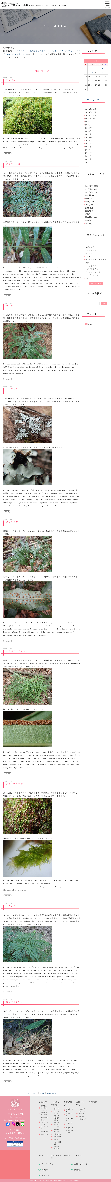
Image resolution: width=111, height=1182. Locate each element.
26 (92, 85)
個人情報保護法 (56, 1156)
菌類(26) (89, 207)
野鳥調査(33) (91, 217)
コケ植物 (7, 154)
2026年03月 (90, 112)
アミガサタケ (91, 250)
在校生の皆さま (48, 1164)
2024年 (88, 124)
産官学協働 (57, 1137)
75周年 (45, 1169)
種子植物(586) (91, 186)
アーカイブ (93, 100)
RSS (90, 324)
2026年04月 (90, 109)
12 (92, 77)
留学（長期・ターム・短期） (57, 1125)
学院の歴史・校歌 (44, 1114)
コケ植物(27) (91, 192)
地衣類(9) (89, 195)
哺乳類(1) (89, 223)
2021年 (88, 134)
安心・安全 (44, 1134)
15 (103, 77)
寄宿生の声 (69, 1128)
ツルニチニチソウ (92, 272)
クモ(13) (89, 204)
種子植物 (7, 1082)
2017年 (88, 146)
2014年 (88, 156)
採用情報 (93, 1101)
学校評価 (67, 1155)
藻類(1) (88, 198)
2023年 (88, 128)
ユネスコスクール (44, 1128)
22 (103, 81)
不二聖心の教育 (55, 1103)
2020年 (88, 137)
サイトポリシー (43, 1156)
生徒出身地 (44, 1131)
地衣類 (7, 511)
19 (92, 81)
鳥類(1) (88, 214)
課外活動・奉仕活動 (57, 1148)
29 (103, 85)
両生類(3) (89, 211)
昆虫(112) (89, 201)
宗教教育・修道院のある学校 (57, 1118)
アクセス (45, 1175)
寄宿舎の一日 (69, 1115)
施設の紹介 (44, 1117)
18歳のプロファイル (82, 1110)
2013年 (88, 159)
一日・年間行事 (57, 1143)
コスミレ (89, 253)
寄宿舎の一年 (69, 1119)
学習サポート (69, 1124)
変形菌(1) (89, 220)
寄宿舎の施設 (69, 1110)
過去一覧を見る (96, 284)
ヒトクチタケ (91, 265)
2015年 (88, 152)
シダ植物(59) (91, 189)
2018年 (88, 143)
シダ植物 (7, 295)
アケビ (88, 256)
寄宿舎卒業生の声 (69, 1131)
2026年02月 (90, 115)
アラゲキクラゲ (92, 275)
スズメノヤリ (91, 247)
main (41, 1093)
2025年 (88, 121)
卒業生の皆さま (81, 1164)
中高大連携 (57, 1134)
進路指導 (81, 1114)
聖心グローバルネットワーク (44, 1122)
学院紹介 (42, 1101)
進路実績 (81, 1116)
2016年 (88, 149)
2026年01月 (90, 118)
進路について (80, 1103)
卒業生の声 (82, 1119)
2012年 (88, 162)
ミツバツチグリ (92, 269)
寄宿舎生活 (68, 1103)
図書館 (56, 1139)
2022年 (88, 131)
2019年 (88, 140)
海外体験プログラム (57, 1130)
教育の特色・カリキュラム (57, 1111)
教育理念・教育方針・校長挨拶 (44, 1108)
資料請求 (79, 1155)
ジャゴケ (89, 278)
